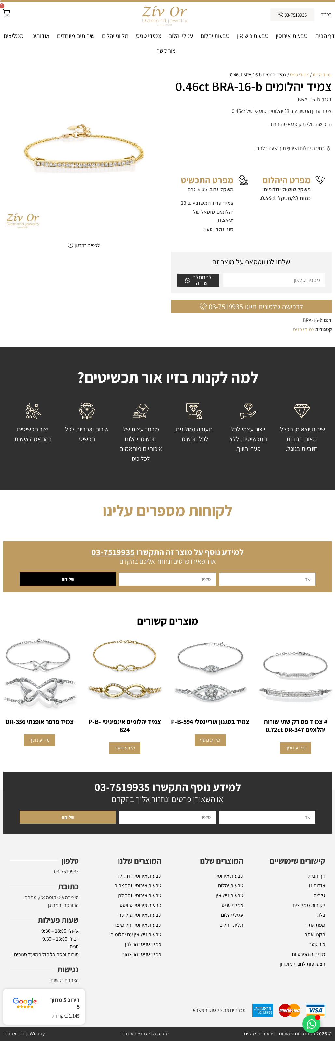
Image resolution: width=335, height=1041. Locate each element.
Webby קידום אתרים (24, 1033)
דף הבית (325, 35)
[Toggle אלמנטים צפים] (311, 1024)
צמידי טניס (148, 35)
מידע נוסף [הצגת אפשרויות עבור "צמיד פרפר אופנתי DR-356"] (39, 739)
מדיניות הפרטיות (308, 954)
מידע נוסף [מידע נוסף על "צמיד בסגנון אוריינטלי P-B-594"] (210, 739)
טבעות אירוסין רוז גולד (139, 875)
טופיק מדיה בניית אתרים (144, 1033)
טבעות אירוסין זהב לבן (139, 895)
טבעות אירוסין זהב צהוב (138, 885)
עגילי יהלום (180, 35)
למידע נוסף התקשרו (167, 786)
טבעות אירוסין (292, 35)
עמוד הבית (322, 74)
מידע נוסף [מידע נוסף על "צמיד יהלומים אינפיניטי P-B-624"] (125, 747)
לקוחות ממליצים (309, 905)
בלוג (321, 915)
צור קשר (166, 50)
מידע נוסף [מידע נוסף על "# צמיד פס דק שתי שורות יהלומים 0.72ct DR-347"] (295, 747)
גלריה (319, 895)
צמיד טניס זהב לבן (143, 944)
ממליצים (14, 35)
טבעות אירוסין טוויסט (140, 905)
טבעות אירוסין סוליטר (140, 915)
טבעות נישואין (253, 35)
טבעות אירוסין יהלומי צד (137, 924)
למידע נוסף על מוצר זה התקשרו (167, 551)
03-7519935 (66, 871)
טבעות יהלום (215, 35)
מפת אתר (315, 924)
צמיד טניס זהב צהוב (141, 954)
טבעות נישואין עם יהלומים (135, 934)
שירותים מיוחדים (76, 35)
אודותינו (40, 35)
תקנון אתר (315, 934)
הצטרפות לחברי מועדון (302, 963)
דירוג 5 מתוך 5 (65, 1003)
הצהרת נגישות (64, 980)
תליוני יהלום (115, 35)
